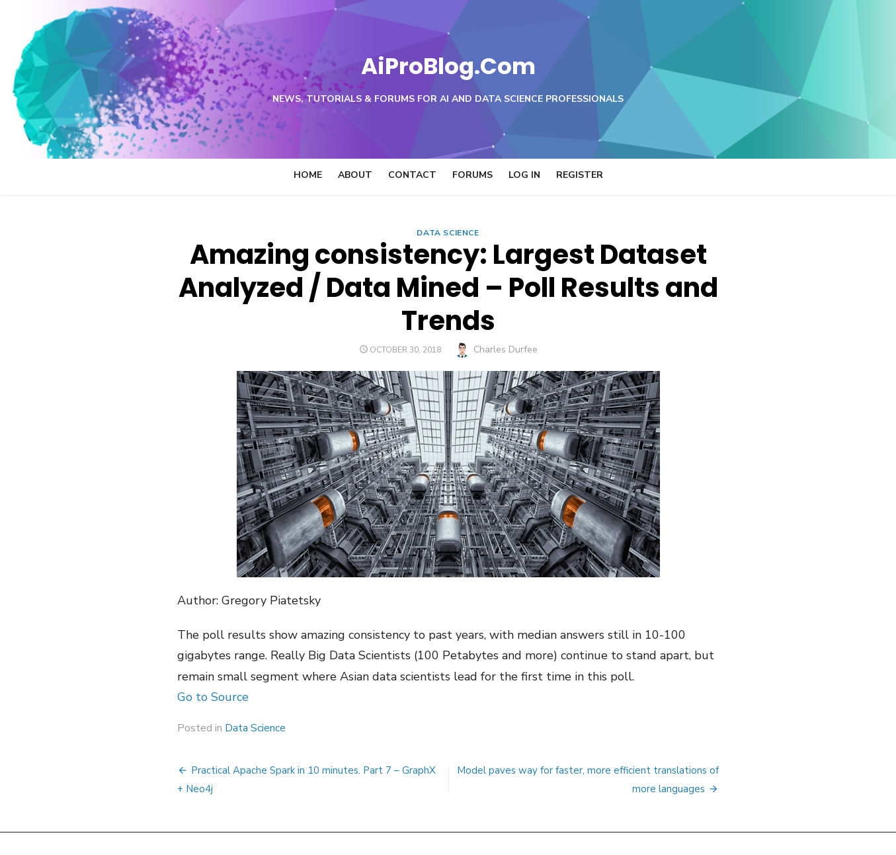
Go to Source (160, 664)
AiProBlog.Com (448, 63)
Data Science (448, 232)
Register (579, 175)
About (355, 175)
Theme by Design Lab (726, 827)
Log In (524, 175)
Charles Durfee (505, 316)
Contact (412, 175)
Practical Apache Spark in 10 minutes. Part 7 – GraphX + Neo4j (279, 737)
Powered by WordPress (616, 827)
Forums (472, 175)
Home (308, 175)
